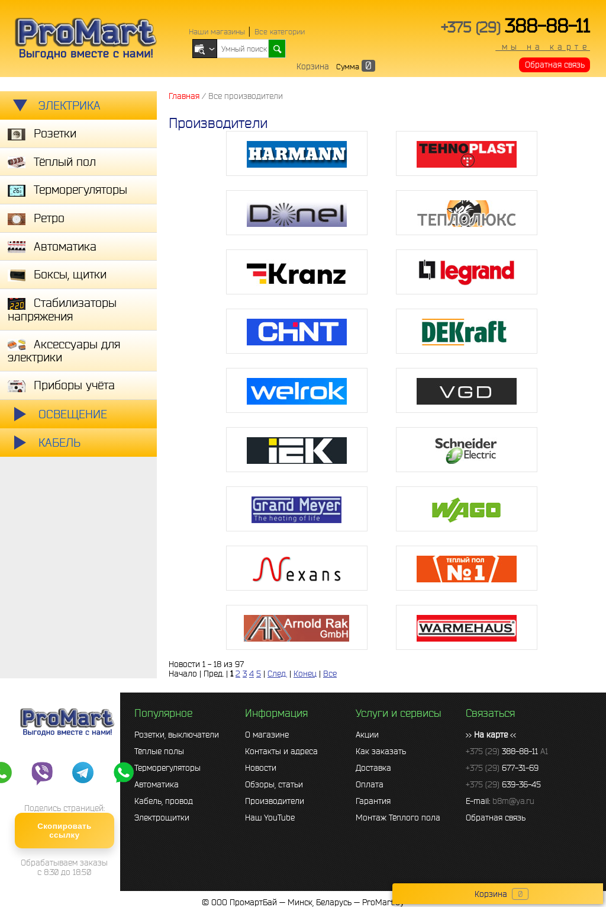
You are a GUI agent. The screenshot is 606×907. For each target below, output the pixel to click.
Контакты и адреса (281, 751)
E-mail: (500, 801)
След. (277, 673)
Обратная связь (555, 64)
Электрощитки (161, 817)
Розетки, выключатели (176, 734)
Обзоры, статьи (274, 784)
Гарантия (373, 801)
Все (330, 673)
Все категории (279, 31)
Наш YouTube (270, 817)
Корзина (312, 66)
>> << (491, 734)
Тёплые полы (159, 751)
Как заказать (381, 751)
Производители (274, 801)
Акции (367, 734)
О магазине (267, 734)
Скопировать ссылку (64, 830)
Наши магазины (217, 31)
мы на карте (542, 47)
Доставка (373, 768)
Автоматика (156, 784)
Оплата (369, 784)
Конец (305, 673)
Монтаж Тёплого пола (398, 817)
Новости (260, 768)
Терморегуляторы (167, 768)
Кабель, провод (163, 801)
